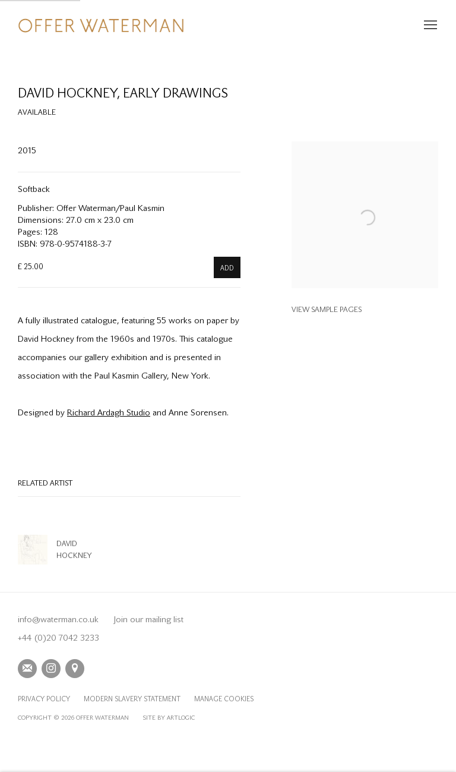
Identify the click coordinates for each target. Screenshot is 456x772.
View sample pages (327, 309)
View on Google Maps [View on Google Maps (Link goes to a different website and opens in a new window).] (74, 668)
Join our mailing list (148, 619)
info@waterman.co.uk (58, 619)
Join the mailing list (27, 668)
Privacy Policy (44, 699)
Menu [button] (429, 25)
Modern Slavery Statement (132, 699)
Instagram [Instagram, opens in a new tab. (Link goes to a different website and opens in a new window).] (51, 668)
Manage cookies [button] (224, 699)
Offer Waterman (101, 25)
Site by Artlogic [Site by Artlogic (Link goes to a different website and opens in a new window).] (168, 717)
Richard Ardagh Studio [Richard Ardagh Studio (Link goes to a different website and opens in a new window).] (108, 412)
